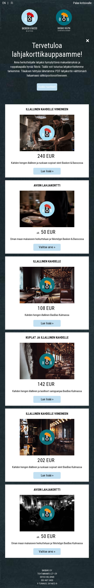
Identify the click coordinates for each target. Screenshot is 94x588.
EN (4, 3)
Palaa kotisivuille (82, 3)
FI (12, 3)
